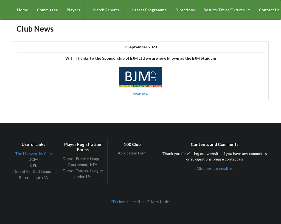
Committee (47, 9)
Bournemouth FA (33, 177)
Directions (185, 9)
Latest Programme (149, 9)
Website (140, 94)
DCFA (33, 159)
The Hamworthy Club (33, 153)
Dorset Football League (33, 171)
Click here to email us (214, 168)
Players (73, 9)
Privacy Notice (158, 202)
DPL (33, 165)
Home (22, 9)
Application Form (132, 153)
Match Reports (106, 9)
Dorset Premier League (83, 158)
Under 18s (83, 176)
